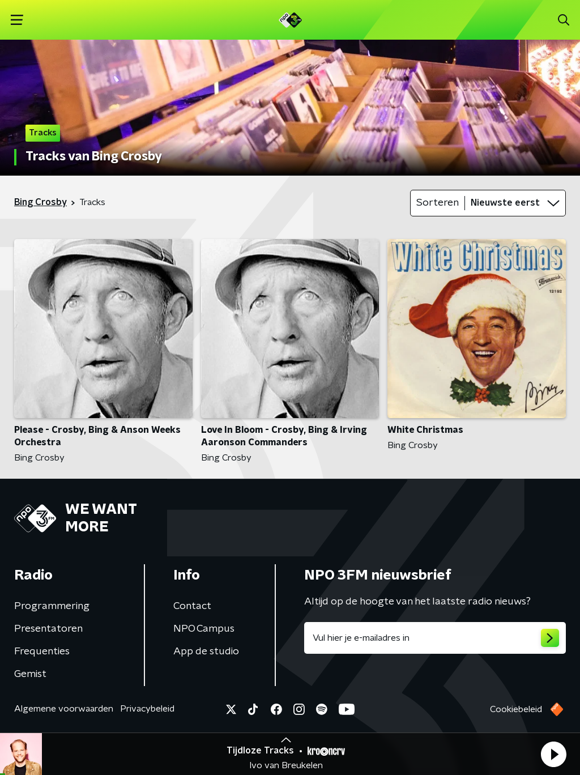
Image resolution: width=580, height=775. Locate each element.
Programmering (51, 606)
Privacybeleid (147, 708)
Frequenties (42, 651)
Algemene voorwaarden (63, 708)
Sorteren (437, 203)
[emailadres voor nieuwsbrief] (435, 638)
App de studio (206, 651)
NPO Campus (203, 629)
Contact (192, 606)
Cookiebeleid (516, 709)
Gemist (30, 674)
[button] (553, 754)
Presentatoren (48, 629)
